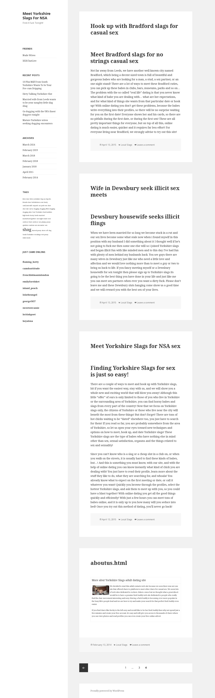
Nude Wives (29, 55)
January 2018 (29, 166)
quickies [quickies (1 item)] (25, 225)
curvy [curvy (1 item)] (31, 209)
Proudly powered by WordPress (107, 690)
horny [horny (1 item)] (32, 215)
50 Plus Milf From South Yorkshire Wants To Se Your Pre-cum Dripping (37, 85)
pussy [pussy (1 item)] (48, 222)
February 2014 (30, 177)
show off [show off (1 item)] (45, 230)
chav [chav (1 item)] (49, 205)
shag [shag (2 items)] (27, 229)
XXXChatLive (29, 60)
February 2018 (30, 161)
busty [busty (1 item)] (46, 202)
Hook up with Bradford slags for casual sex (134, 29)
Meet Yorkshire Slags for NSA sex (135, 345)
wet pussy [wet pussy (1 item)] (44, 234)
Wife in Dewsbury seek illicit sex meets (135, 191)
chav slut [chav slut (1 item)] (26, 209)
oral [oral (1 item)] (49, 219)
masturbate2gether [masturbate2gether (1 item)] (29, 219)
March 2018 (29, 155)
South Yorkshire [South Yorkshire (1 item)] (28, 234)
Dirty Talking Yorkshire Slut (37, 93)
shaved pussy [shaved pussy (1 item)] (36, 230)
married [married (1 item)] (42, 215)
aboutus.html (108, 562)
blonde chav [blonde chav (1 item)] (27, 202)
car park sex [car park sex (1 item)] (43, 205)
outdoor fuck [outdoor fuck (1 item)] (27, 222)
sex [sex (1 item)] (46, 225)
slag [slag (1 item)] (50, 230)
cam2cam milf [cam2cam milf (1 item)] (27, 205)
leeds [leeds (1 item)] (36, 215)
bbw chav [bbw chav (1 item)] (26, 199)
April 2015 (28, 172)
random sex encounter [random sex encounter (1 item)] (36, 225)
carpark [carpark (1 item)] (35, 205)
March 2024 (29, 144)
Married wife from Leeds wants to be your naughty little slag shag (39, 102)
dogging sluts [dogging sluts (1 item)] (27, 212)
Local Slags (126, 144)
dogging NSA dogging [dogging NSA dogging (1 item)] (47, 209)
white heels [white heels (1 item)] (26, 238)
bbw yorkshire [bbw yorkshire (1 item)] (35, 199)
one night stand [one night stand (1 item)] (41, 219)
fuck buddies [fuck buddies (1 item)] (47, 212)
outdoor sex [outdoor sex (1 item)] (36, 222)
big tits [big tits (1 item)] (48, 199)
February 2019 (30, 150)
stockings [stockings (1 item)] (37, 234)
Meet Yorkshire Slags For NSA (36, 15)
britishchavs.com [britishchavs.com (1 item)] (37, 202)
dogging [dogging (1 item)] (36, 209)
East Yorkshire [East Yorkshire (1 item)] (37, 212)
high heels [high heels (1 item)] (26, 215)
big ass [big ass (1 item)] (43, 199)
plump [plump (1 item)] (44, 222)
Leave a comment (146, 144)
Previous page (83, 667)
